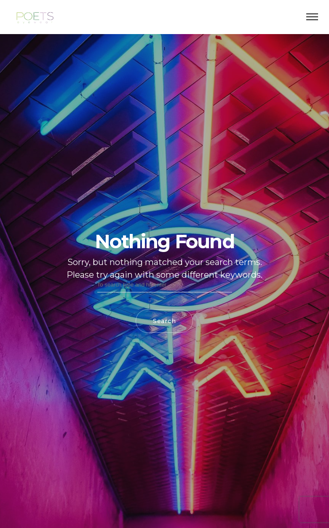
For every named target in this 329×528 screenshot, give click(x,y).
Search (164, 321)
